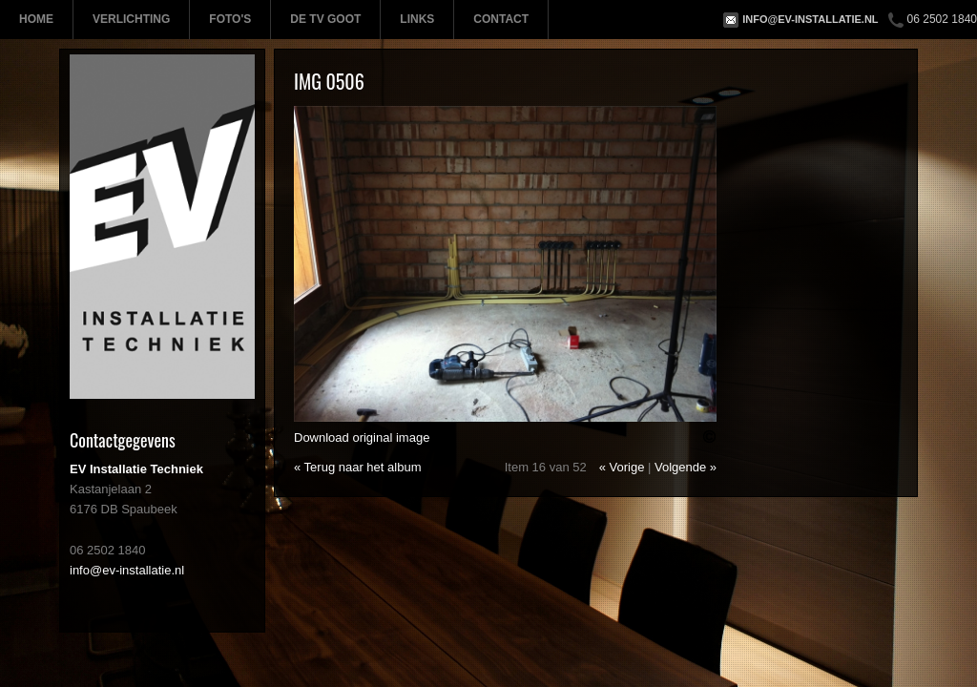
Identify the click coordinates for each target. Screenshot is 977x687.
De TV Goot (325, 19)
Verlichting (131, 19)
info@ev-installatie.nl (810, 19)
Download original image (361, 437)
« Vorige (622, 467)
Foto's (230, 19)
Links (417, 19)
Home (36, 19)
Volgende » (686, 467)
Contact (501, 19)
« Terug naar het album (357, 467)
